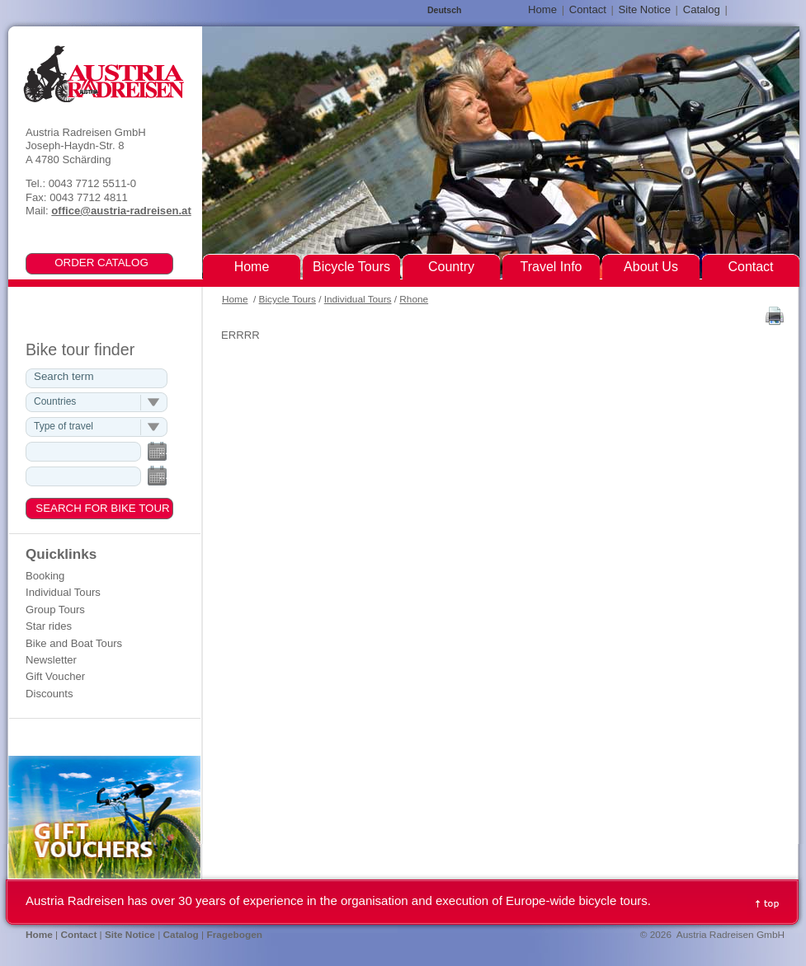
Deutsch (444, 10)
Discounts (49, 693)
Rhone (413, 299)
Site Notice (645, 9)
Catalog (701, 9)
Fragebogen (234, 934)
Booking (45, 576)
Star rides (49, 626)
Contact (587, 9)
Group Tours (55, 609)
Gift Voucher (55, 676)
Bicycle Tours (287, 299)
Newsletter (51, 660)
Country (451, 267)
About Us (651, 267)
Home (234, 299)
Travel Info (551, 267)
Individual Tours (358, 299)
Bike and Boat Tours (74, 643)
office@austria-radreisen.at (121, 210)
